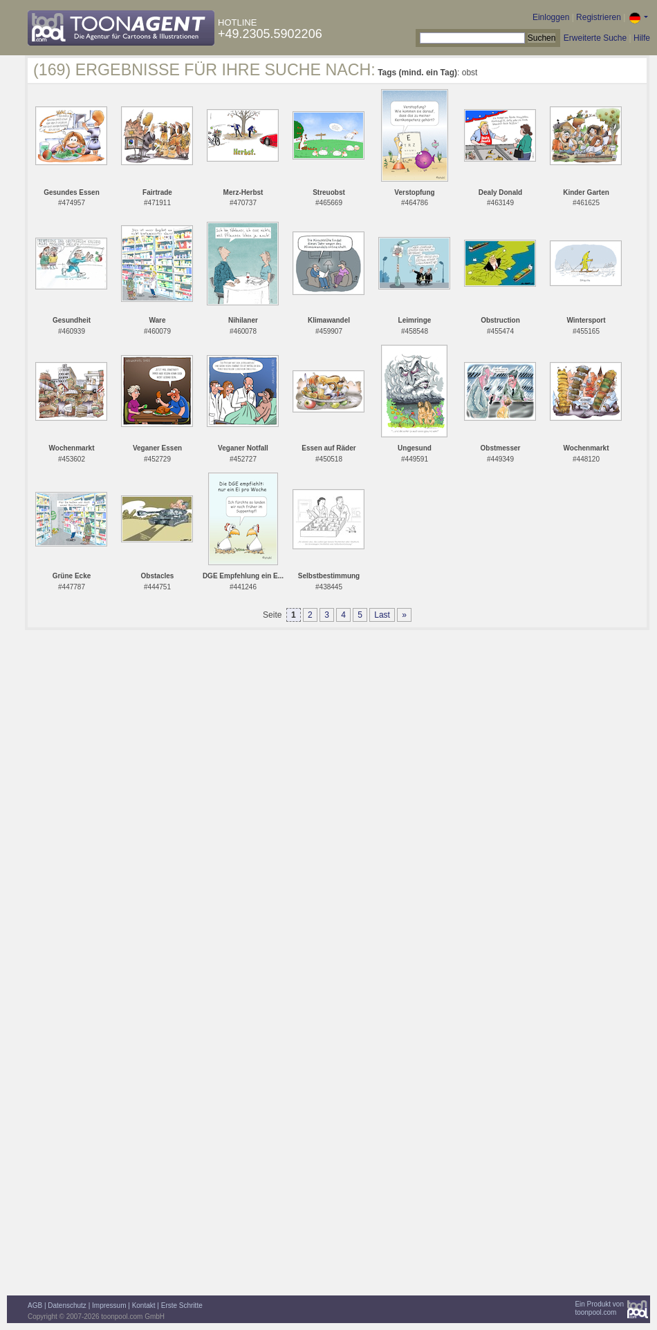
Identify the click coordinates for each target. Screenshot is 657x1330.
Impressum (109, 1305)
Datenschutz (67, 1305)
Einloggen (551, 17)
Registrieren (598, 17)
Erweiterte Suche (595, 38)
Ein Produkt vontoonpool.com (599, 1308)
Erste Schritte (182, 1305)
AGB (35, 1305)
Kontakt (144, 1305)
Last (382, 615)
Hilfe (641, 38)
